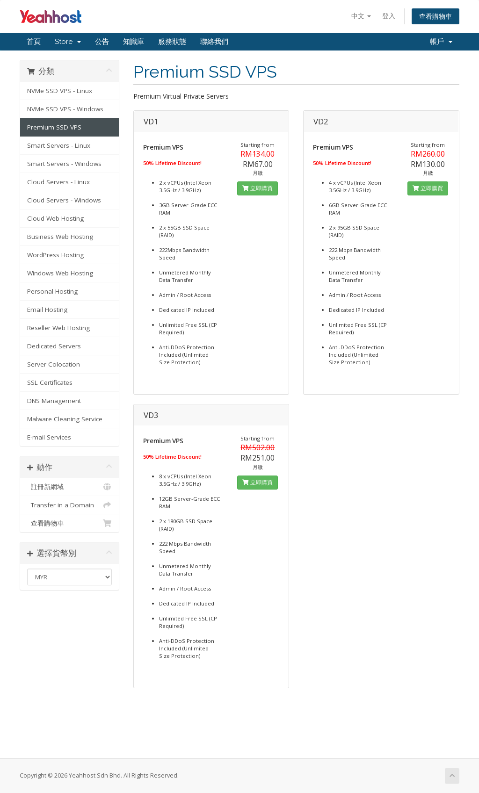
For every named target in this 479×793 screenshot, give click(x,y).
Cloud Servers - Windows (64, 200)
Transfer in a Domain (69, 505)
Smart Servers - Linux (58, 145)
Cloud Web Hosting (55, 218)
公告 (102, 41)
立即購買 (257, 188)
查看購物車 (435, 16)
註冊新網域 (69, 486)
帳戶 (441, 41)
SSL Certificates (50, 382)
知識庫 (133, 41)
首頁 (34, 41)
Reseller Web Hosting (58, 328)
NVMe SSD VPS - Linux (59, 91)
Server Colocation (53, 364)
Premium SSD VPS (54, 127)
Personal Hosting (52, 291)
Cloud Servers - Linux (58, 182)
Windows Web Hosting (60, 273)
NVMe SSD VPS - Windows (65, 109)
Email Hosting (47, 309)
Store (68, 41)
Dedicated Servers (54, 346)
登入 (388, 15)
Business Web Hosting (60, 236)
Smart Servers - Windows (64, 163)
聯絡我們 (214, 41)
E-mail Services (49, 437)
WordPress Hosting (55, 255)
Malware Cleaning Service (64, 419)
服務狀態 (172, 41)
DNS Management (54, 400)
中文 (361, 15)
